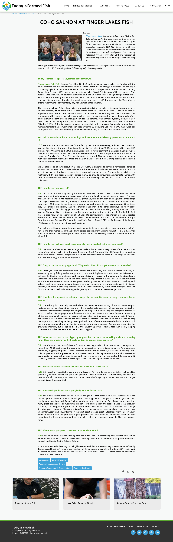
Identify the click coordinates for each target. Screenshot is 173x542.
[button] (83, 6)
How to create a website (39, 533)
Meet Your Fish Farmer (27, 14)
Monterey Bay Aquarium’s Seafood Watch (55, 468)
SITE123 (25, 533)
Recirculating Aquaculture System (52, 464)
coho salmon (44, 460)
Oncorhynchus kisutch (82, 468)
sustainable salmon (59, 460)
